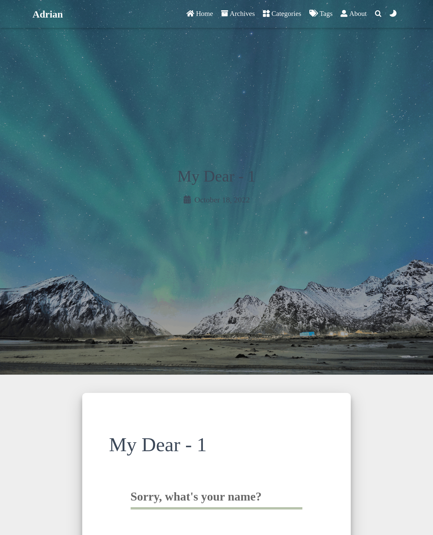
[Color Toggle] (393, 14)
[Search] (378, 14)
